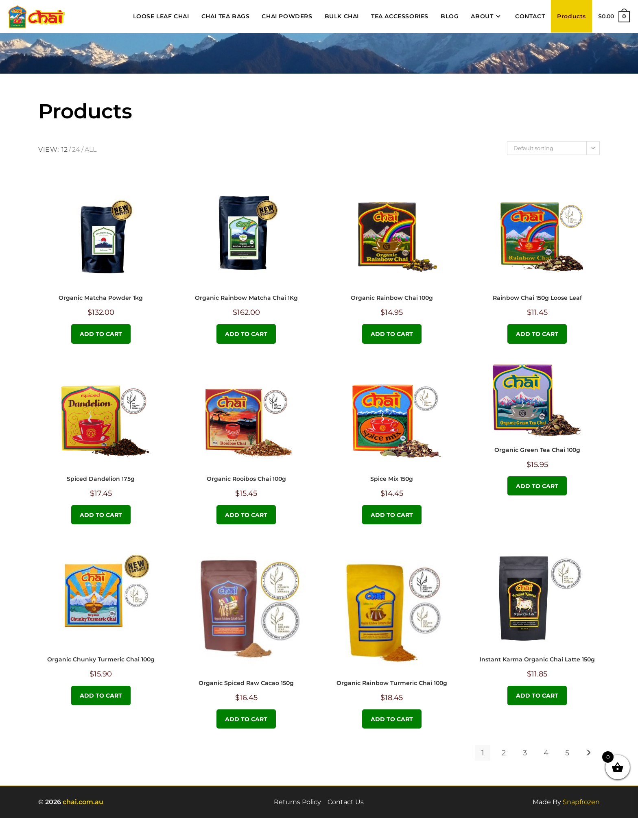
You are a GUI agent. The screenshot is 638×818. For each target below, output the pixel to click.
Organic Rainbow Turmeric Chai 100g (391, 683)
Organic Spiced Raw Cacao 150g (246, 683)
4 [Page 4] (546, 752)
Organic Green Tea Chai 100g (537, 450)
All (90, 149)
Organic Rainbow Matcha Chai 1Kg (246, 297)
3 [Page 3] (525, 752)
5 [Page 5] (567, 752)
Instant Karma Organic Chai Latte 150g (537, 659)
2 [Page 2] (504, 752)
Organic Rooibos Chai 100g (246, 478)
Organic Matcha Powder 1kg (101, 297)
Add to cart (101, 334)
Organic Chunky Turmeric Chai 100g (101, 659)
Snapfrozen (581, 802)
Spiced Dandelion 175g (101, 478)
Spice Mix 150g (391, 478)
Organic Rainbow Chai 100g (392, 297)
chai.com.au (83, 802)
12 (64, 149)
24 (76, 149)
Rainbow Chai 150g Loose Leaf (537, 297)
